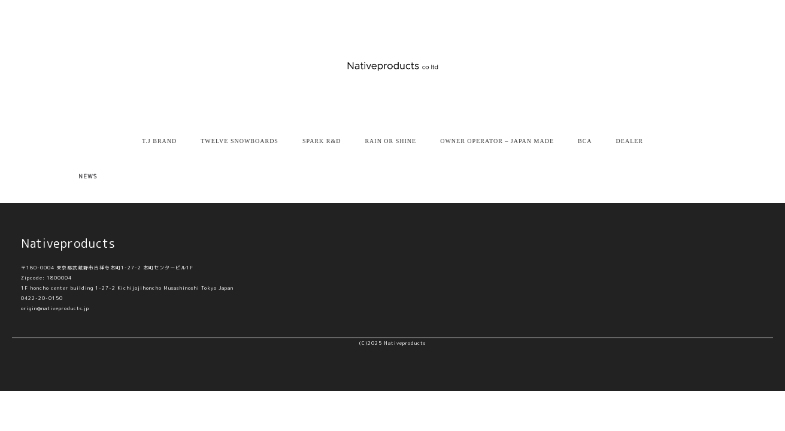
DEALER (629, 141)
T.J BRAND (159, 141)
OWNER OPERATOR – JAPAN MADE (497, 141)
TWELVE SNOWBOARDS (239, 141)
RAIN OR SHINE (390, 141)
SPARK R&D (321, 141)
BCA (585, 141)
